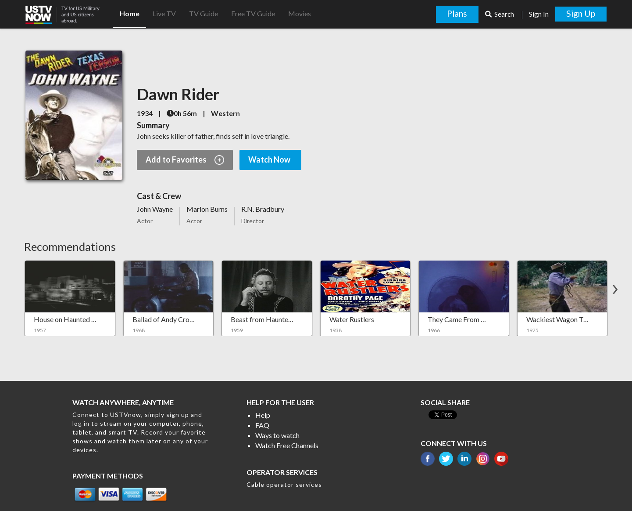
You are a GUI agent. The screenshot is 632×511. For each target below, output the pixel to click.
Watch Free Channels (286, 445)
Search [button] (500, 14)
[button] (69, 12)
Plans (457, 13)
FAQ (262, 425)
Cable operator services (284, 484)
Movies (299, 13)
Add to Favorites (185, 160)
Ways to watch (277, 435)
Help (262, 415)
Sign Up (580, 13)
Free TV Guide (253, 13)
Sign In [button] (539, 14)
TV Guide (203, 13)
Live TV (164, 13)
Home (129, 13)
